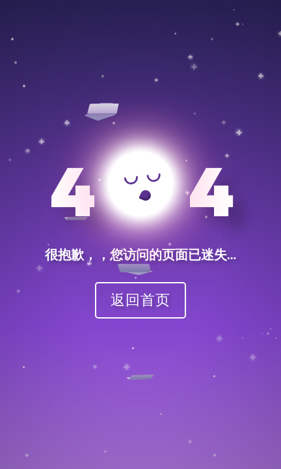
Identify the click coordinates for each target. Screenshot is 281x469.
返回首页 (140, 299)
